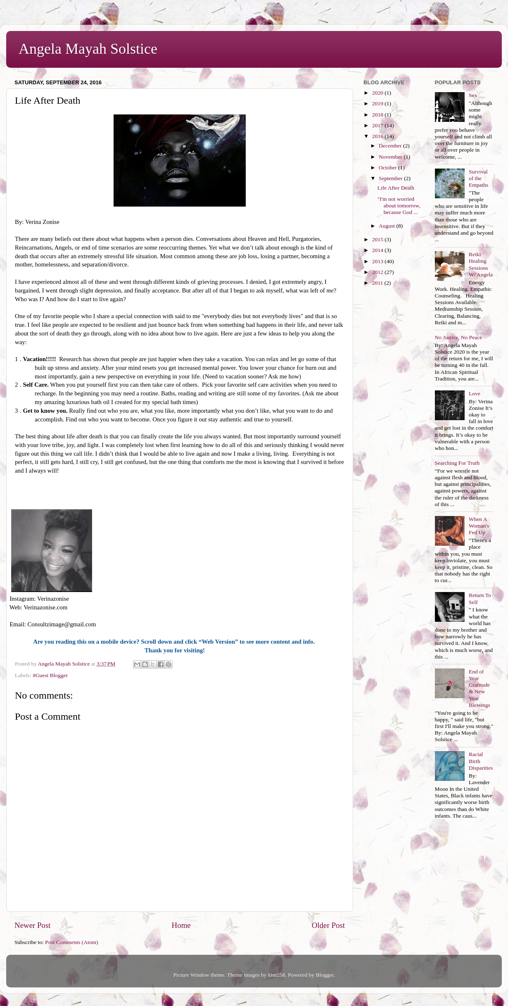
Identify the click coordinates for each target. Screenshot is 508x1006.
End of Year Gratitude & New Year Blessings (479, 688)
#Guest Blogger (50, 675)
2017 (378, 125)
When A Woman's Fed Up (479, 525)
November (391, 157)
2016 (378, 136)
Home (181, 925)
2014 (378, 250)
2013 (378, 261)
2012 (378, 272)
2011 (378, 283)
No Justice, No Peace (458, 337)
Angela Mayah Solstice (88, 48)
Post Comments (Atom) (71, 942)
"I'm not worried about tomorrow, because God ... (398, 205)
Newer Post (32, 925)
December (391, 146)
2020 (378, 93)
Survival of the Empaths (478, 178)
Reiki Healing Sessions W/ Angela (481, 264)
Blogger (324, 975)
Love (474, 393)
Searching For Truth (457, 463)
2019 (378, 103)
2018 (378, 115)
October (388, 167)
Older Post (328, 925)
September (391, 178)
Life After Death (395, 188)
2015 (378, 239)
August (387, 226)
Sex (473, 95)
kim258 (276, 975)
